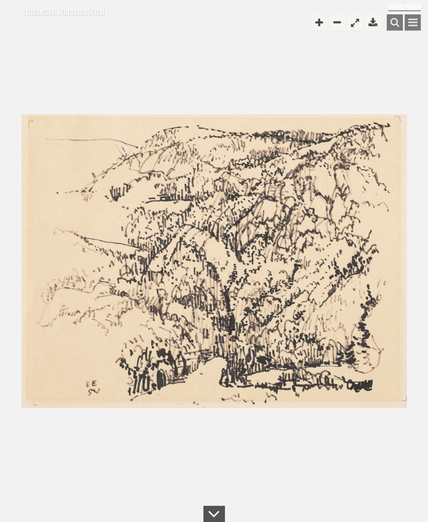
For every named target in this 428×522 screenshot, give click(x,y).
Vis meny (413, 22)
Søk (395, 22)
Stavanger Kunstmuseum (63, 12)
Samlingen (405, 6)
